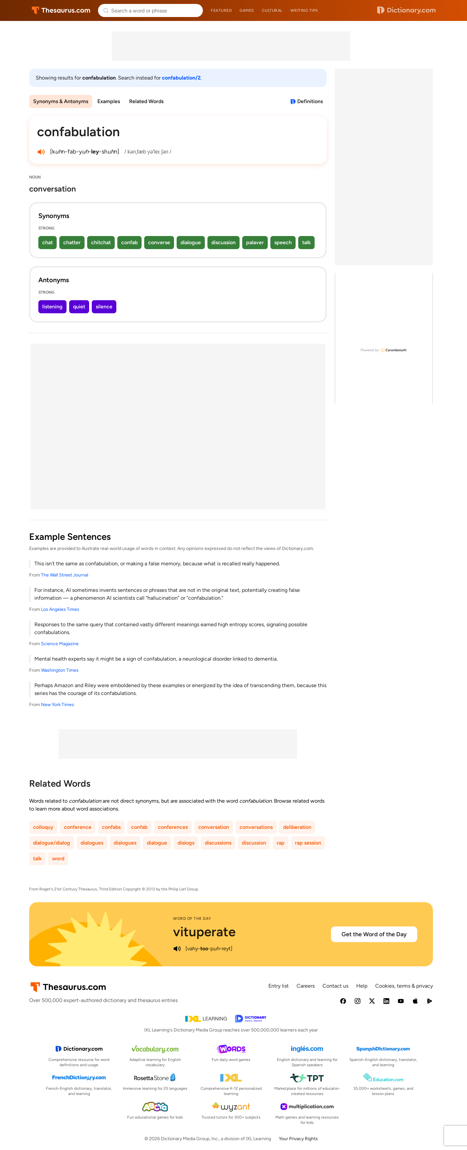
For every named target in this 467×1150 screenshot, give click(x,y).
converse (159, 242)
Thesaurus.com (61, 10)
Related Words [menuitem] (146, 101)
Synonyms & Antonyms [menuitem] (60, 101)
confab (129, 242)
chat (47, 242)
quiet (79, 306)
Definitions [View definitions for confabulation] (310, 101)
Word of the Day (192, 918)
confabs (111, 827)
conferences (173, 827)
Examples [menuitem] (108, 101)
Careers (306, 986)
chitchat (101, 242)
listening (52, 306)
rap (280, 843)
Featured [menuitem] (221, 10)
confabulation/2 (181, 78)
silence (104, 306)
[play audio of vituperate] (177, 949)
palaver (255, 242)
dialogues (92, 843)
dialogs (186, 843)
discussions (218, 843)
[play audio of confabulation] (41, 152)
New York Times (57, 704)
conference (77, 827)
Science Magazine (60, 644)
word (58, 858)
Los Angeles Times (60, 609)
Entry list (278, 986)
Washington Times (60, 670)
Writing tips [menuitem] (304, 10)
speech (283, 242)
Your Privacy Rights (298, 1138)
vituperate (204, 932)
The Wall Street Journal (64, 575)
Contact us (335, 986)
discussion (223, 242)
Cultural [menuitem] (272, 10)
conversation (213, 827)
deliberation (297, 827)
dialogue (191, 242)
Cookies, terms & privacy (404, 986)
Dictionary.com (406, 10)
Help (361, 986)
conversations (256, 827)
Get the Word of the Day (374, 934)
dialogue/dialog (51, 843)
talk (306, 242)
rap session (308, 843)
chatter (72, 242)
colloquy (43, 827)
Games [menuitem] (247, 10)
